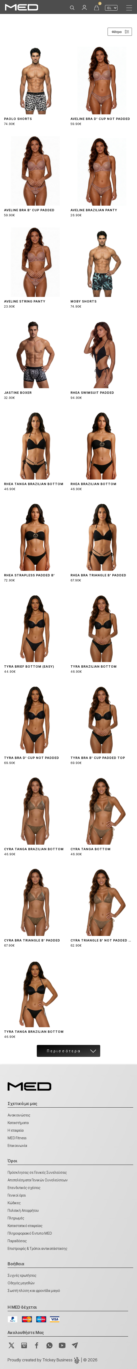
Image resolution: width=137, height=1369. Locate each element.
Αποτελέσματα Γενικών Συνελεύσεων (38, 1180)
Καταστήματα (18, 1123)
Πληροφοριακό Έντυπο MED (30, 1233)
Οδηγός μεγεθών (21, 1283)
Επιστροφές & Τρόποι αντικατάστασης (37, 1248)
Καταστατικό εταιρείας (25, 1225)
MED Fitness (17, 1138)
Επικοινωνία (17, 1145)
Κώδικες (14, 1203)
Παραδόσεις (17, 1241)
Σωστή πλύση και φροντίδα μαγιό (34, 1290)
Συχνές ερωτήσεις (22, 1275)
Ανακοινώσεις (19, 1115)
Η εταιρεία (16, 1130)
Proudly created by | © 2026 (52, 1359)
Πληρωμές (16, 1218)
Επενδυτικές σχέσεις (24, 1187)
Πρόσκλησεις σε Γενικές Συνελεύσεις (37, 1172)
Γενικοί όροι (17, 1195)
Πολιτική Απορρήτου (23, 1210)
